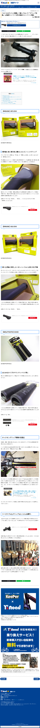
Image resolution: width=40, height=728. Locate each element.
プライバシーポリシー (20, 723)
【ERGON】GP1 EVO (5, 95)
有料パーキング (16, 699)
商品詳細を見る (32, 209)
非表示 (12, 93)
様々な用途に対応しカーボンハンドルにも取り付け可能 (12, 99)
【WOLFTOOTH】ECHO (6, 100)
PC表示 (20, 726)
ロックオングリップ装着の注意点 (7, 102)
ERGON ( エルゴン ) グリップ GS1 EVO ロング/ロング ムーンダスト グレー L (24, 315)
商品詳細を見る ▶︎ (16, 25)
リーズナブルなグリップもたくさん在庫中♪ (9, 103)
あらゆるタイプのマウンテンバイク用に (9, 101)
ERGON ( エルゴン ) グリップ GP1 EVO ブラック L (20, 206)
